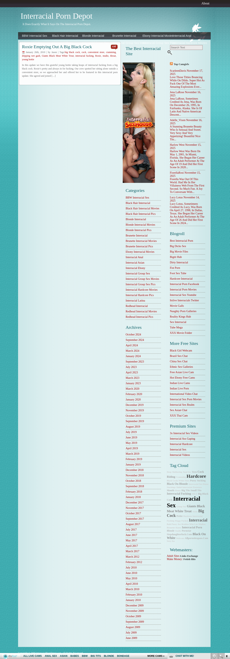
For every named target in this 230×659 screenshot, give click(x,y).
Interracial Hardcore (181, 444)
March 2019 (132, 453)
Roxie (98, 55)
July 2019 (131, 432)
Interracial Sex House (199, 484)
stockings (171, 487)
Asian (194, 511)
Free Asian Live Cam (182, 372)
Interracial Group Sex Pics (157, 43)
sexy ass (171, 541)
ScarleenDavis (178, 70)
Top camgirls (181, 64)
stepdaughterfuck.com (179, 534)
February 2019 (134, 459)
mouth (170, 490)
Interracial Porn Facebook (184, 284)
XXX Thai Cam (179, 415)
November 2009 (135, 610)
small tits (195, 490)
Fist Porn (175, 267)
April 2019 (132, 448)
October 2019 (133, 415)
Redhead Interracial (94, 50)
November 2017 (135, 507)
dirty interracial (179, 262)
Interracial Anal (182, 35)
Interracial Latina (62, 50)
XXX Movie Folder (181, 332)
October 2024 (133, 334)
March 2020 (132, 388)
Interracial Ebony (62, 43)
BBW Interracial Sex (34, 35)
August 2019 (133, 426)
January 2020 (133, 399)
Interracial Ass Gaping (182, 438)
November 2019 (135, 410)
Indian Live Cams (180, 383)
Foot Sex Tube (178, 273)
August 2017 (133, 524)
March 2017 (132, 551)
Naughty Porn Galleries (183, 311)
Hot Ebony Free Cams (182, 377)
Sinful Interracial (184, 487)
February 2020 (134, 394)
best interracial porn (181, 240)
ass (179, 524)
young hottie (28, 59)
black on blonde (177, 483)
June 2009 (131, 638)
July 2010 (131, 567)
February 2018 (134, 491)
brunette (171, 528)
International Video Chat (184, 393)
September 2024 (135, 339)
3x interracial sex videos (184, 433)
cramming (111, 52)
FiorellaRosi (177, 172)
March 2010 (132, 589)
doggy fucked (181, 521)
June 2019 (131, 437)
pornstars (197, 487)
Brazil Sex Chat (179, 356)
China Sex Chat (179, 361)
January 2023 (133, 383)
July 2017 (131, 529)
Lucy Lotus (176, 197)
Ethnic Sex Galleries (181, 366)
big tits (185, 490)
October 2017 (133, 513)
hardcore (196, 476)
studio (105, 55)
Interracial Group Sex (95, 43)
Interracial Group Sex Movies (126, 43)
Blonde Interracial (93, 35)
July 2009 (131, 632)
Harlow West (177, 144)
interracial (198, 520)
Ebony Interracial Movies (157, 35)
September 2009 (135, 621)
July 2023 (131, 367)
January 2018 (133, 497)
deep (169, 472)
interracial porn (192, 527)
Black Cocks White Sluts (178, 481)
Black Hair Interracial (65, 35)
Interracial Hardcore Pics (36, 50)
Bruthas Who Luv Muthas (194, 524)
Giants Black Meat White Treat (58, 55)
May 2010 (131, 578)
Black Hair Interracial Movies (142, 208)
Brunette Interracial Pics (139, 246)
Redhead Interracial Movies (141, 311)
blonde (171, 530)
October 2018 (133, 480)
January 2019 (133, 464)
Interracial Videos (180, 454)
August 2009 (133, 627)
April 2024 (132, 345)
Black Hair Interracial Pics (141, 213)
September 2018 (135, 486)
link (226, 596)
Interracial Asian (32, 43)
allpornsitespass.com (196, 538)
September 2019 (135, 421)
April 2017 (132, 545)
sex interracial (178, 322)
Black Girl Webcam (181, 350)
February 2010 (134, 594)
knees (178, 528)
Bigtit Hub (176, 257)
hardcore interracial (181, 278)
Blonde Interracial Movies (140, 224)
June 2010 (131, 572)
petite (179, 516)
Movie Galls (177, 305)
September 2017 (135, 518)
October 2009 (133, 616)
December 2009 (135, 605)
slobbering (177, 472)
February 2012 (134, 562)
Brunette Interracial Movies (141, 240)
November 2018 (135, 475)
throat (113, 55)
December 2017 (135, 502)
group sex (181, 506)
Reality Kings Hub (180, 316)
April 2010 (132, 583)
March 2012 (132, 556)
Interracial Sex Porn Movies (185, 399)
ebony (178, 490)
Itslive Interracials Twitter (184, 300)
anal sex (187, 472)
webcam (180, 538)
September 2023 (135, 361)
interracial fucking (84, 55)
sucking (201, 480)
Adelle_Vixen (178, 120)
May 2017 (131, 540)
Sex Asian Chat (178, 410)
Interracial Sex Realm (182, 404)
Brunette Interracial (124, 35)
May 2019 (131, 442)
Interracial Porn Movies (183, 289)
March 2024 (132, 350)
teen (194, 472)
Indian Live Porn (179, 388)
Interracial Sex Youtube (183, 294)
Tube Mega (176, 327)
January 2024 (133, 356)
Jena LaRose (177, 92)
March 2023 (132, 377)
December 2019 (135, 404)
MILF (194, 494)
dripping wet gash (31, 55)
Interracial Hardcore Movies (187, 43)
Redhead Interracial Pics (139, 316)
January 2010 (133, 600)
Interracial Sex (178, 449)
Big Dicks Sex (178, 246)
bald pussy (172, 524)
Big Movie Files (179, 251)
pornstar (186, 530)
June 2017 (131, 535)
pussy (193, 480)
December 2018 (135, 470)
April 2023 (132, 372)
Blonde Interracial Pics (138, 230)
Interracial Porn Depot (57, 15)
